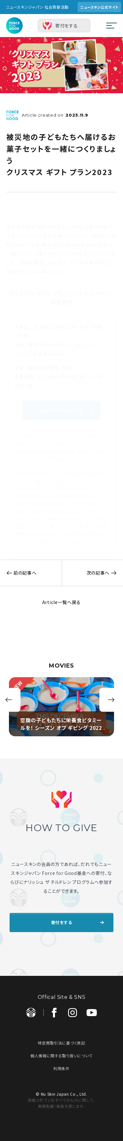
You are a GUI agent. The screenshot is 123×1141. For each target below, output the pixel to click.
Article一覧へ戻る (61, 602)
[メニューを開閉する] (111, 25)
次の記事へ (105, 573)
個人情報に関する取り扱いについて (61, 1055)
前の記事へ (18, 573)
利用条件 (61, 1068)
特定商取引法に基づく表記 (61, 1042)
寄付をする (66, 25)
